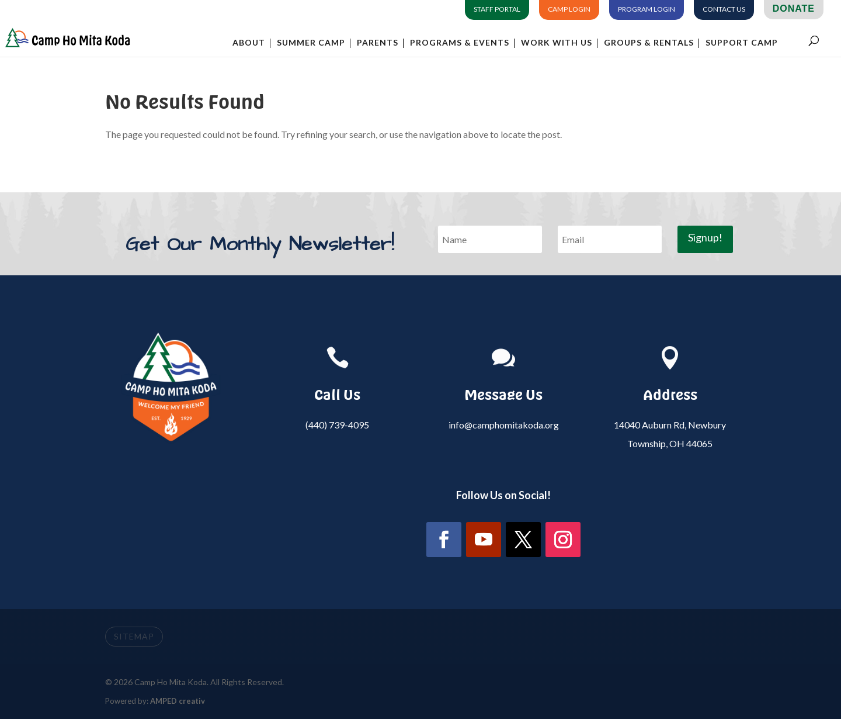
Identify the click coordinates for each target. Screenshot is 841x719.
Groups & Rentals (649, 43)
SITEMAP (134, 636)
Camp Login (569, 9)
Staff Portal (497, 9)
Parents (377, 43)
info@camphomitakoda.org (504, 424)
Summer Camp (311, 43)
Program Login (646, 9)
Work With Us (556, 43)
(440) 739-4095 (337, 424)
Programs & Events (459, 43)
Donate (794, 8)
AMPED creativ (177, 701)
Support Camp (742, 43)
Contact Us (724, 9)
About (248, 43)
